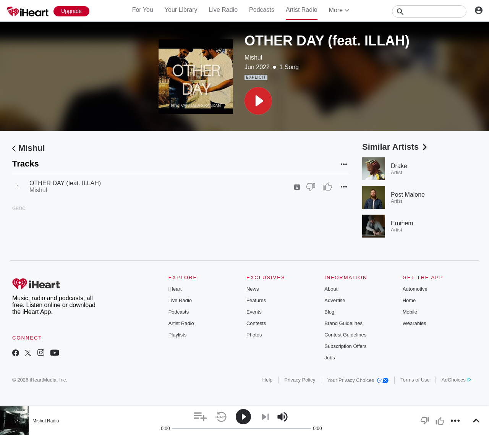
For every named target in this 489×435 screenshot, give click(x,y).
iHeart (175, 289)
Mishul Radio (45, 421)
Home (409, 300)
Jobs (329, 358)
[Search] (429, 11)
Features (256, 300)
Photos (254, 335)
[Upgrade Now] (71, 11)
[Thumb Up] (327, 187)
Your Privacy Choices (358, 380)
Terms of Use (415, 380)
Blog (329, 312)
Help (267, 380)
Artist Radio (301, 9)
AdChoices (456, 380)
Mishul (253, 57)
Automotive (415, 289)
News (252, 289)
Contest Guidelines (345, 335)
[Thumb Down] (310, 187)
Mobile (410, 312)
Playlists (177, 335)
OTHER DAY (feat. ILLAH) (65, 183)
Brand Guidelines (343, 323)
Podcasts (261, 9)
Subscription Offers (345, 346)
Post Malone (408, 194)
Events (254, 312)
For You (142, 9)
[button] (258, 101)
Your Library (181, 9)
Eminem (402, 223)
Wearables (414, 323)
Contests (256, 323)
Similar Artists (395, 147)
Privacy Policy (299, 380)
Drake (399, 166)
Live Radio (223, 9)
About (330, 289)
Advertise (334, 300)
